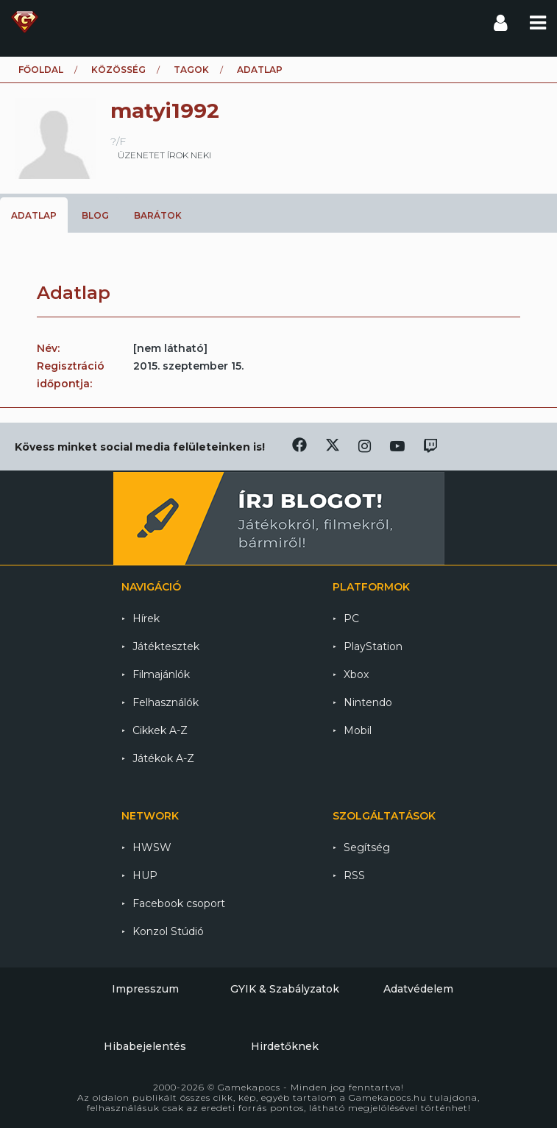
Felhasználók (165, 702)
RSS (354, 875)
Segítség (367, 847)
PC (351, 618)
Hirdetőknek (285, 1046)
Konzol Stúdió (168, 931)
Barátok (158, 215)
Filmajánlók (161, 674)
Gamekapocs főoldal (24, 22)
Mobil (358, 730)
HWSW (151, 847)
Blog (95, 215)
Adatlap (34, 215)
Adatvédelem (418, 988)
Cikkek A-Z (160, 730)
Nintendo (368, 702)
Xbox (356, 674)
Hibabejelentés (145, 1046)
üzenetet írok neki (164, 155)
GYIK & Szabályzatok (284, 988)
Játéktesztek (165, 646)
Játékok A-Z (163, 758)
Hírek (146, 618)
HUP (144, 875)
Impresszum (145, 988)
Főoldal (40, 69)
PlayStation (373, 646)
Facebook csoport (178, 903)
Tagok (191, 69)
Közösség (118, 69)
